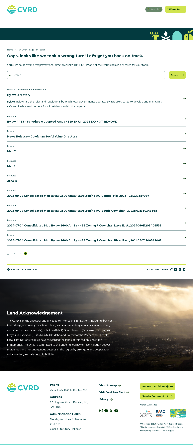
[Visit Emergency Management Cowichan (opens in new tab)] (160, 413)
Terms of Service (162, 430)
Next (25, 253)
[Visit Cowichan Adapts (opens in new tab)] (146, 413)
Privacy (104, 399)
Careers (74, 9)
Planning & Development (109, 20)
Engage (177, 20)
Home (10, 49)
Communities (77, 20)
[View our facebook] (106, 410)
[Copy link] (171, 269)
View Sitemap (108, 385)
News (58, 9)
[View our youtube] (116, 410)
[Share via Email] (175, 269)
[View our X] (111, 410)
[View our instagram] (101, 410)
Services (55, 20)
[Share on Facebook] (180, 269)
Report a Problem (22, 269)
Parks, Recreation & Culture (148, 20)
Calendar (92, 9)
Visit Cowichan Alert (112, 392)
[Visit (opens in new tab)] (178, 414)
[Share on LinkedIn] (184, 269)
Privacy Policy (145, 430)
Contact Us (111, 9)
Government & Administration (24, 20)
